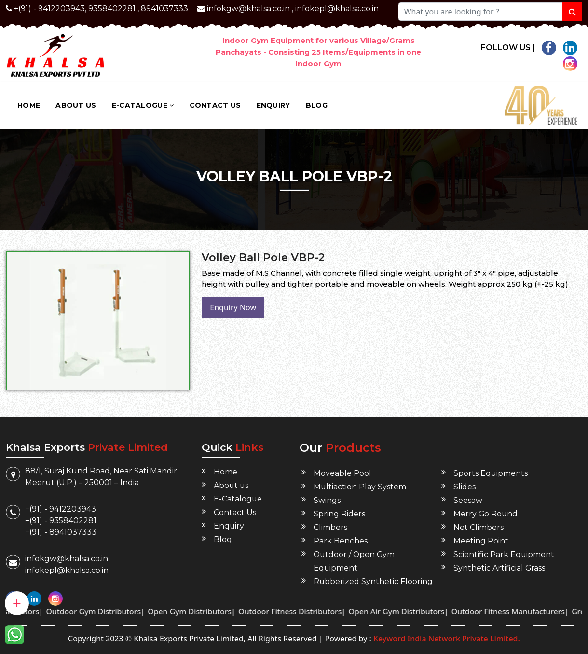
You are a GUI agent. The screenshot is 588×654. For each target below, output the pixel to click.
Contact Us (215, 105)
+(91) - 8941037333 (60, 532)
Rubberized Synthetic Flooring (373, 581)
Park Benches (341, 540)
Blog (317, 105)
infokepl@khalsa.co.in (337, 8)
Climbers (330, 527)
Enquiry (273, 105)
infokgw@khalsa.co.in (248, 8)
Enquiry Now (233, 307)
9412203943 (61, 8)
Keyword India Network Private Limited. (445, 638)
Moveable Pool (342, 473)
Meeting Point (480, 540)
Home (28, 105)
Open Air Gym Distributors (404, 611)
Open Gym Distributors (198, 611)
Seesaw (467, 500)
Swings (327, 500)
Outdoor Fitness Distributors (298, 611)
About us (75, 105)
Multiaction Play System (360, 486)
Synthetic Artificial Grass (499, 567)
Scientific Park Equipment (504, 554)
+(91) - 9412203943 (60, 509)
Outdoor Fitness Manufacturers (516, 611)
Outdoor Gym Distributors (101, 611)
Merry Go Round (486, 513)
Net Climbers (478, 527)
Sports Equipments (490, 473)
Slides (464, 486)
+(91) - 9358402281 (60, 520)
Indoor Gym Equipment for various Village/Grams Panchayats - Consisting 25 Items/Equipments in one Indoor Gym (318, 52)
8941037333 (164, 8)
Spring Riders (339, 513)
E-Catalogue (143, 105)
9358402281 (112, 8)
